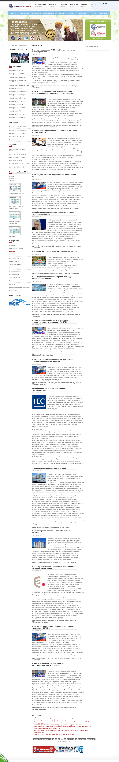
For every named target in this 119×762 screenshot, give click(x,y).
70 (76, 739)
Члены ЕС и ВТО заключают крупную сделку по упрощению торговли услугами (57, 724)
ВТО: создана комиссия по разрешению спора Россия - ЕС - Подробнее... (57, 208)
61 (50, 739)
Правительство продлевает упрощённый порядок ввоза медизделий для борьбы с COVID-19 (62, 722)
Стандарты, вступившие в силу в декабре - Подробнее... (51, 527)
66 (65, 739)
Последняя (90, 739)
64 (59, 739)
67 (67, 739)
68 (70, 739)
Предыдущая (44, 739)
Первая (36, 739)
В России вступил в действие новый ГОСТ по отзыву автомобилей (54, 734)
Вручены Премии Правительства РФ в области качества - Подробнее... (56, 562)
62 (53, 739)
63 (56, 739)
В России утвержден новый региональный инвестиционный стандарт (54, 718)
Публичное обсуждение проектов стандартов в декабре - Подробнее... (56, 273)
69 (73, 739)
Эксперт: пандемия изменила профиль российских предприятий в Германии (57, 720)
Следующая (82, 739)
